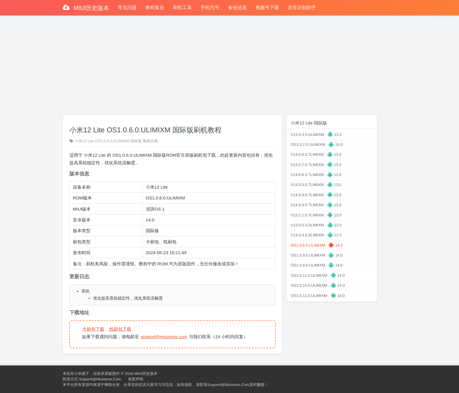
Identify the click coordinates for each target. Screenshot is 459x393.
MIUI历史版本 (90, 8)
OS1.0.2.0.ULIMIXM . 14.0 (316, 144)
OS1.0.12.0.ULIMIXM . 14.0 (318, 295)
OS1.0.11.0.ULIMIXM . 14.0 (318, 275)
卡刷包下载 (93, 329)
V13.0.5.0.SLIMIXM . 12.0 (316, 225)
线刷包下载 (120, 329)
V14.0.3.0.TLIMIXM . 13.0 (316, 205)
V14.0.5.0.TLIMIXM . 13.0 (316, 184)
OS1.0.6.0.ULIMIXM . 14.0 (316, 245)
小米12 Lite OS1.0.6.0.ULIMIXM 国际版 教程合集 (116, 141)
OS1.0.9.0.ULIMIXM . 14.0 (316, 255)
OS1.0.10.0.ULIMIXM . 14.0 (318, 285)
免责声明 (135, 379)
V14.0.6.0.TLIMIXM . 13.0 (316, 174)
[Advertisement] (229, 63)
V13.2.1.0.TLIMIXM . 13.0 (316, 215)
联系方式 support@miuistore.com (92, 379)
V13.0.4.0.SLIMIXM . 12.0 (316, 235)
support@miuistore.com (164, 336)
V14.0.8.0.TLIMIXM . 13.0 (316, 154)
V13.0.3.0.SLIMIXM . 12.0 (316, 134)
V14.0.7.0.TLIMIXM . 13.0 (316, 165)
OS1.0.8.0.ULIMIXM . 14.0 (316, 265)
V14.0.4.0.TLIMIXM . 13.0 (316, 195)
